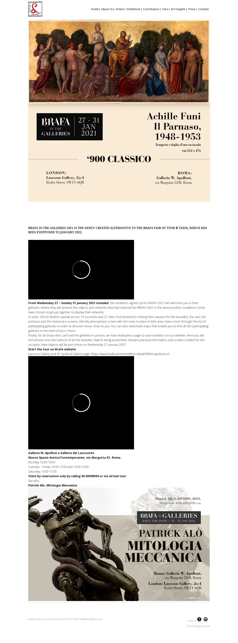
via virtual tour (115, 476)
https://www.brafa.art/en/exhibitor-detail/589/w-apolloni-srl (130, 354)
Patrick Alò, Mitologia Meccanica (52, 485)
